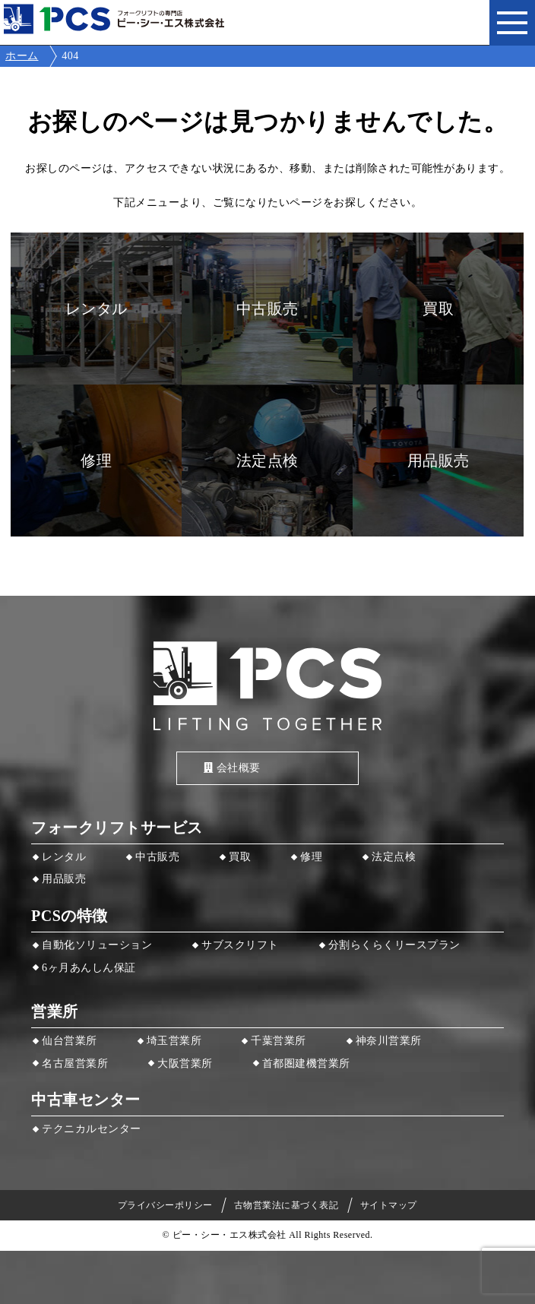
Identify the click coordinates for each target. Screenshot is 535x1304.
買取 (240, 856)
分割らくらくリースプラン (394, 945)
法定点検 (394, 856)
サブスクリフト (240, 945)
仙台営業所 (69, 1040)
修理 (311, 856)
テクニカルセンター (91, 1129)
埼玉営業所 (174, 1040)
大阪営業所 (185, 1063)
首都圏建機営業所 (306, 1063)
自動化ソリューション (97, 945)
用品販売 (64, 879)
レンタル (64, 856)
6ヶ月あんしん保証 (89, 967)
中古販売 (157, 856)
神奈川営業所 (389, 1040)
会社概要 (232, 768)
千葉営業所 (278, 1040)
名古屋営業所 (75, 1063)
